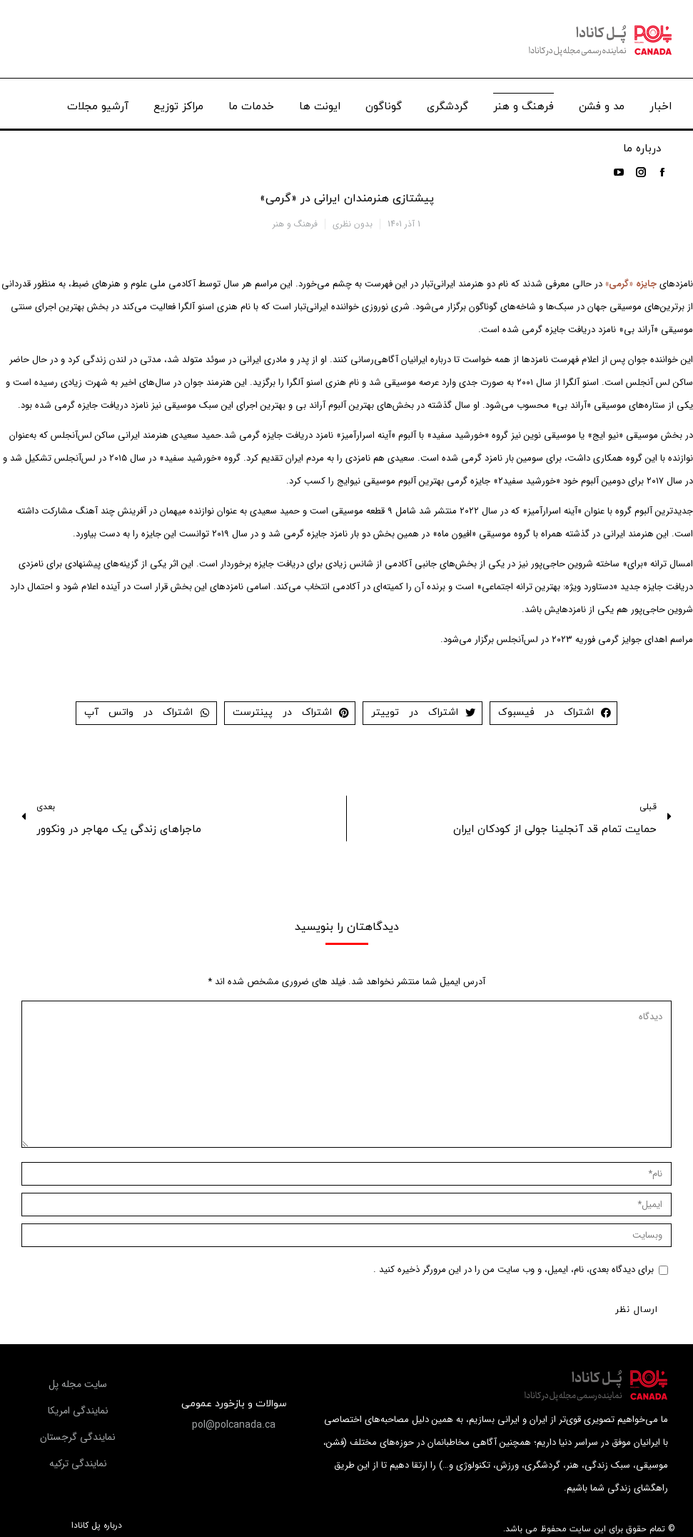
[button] (233, 1425)
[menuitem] (660, 103)
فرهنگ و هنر (295, 224)
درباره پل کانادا (96, 1525)
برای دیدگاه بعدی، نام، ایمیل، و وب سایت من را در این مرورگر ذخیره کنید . (513, 1269)
